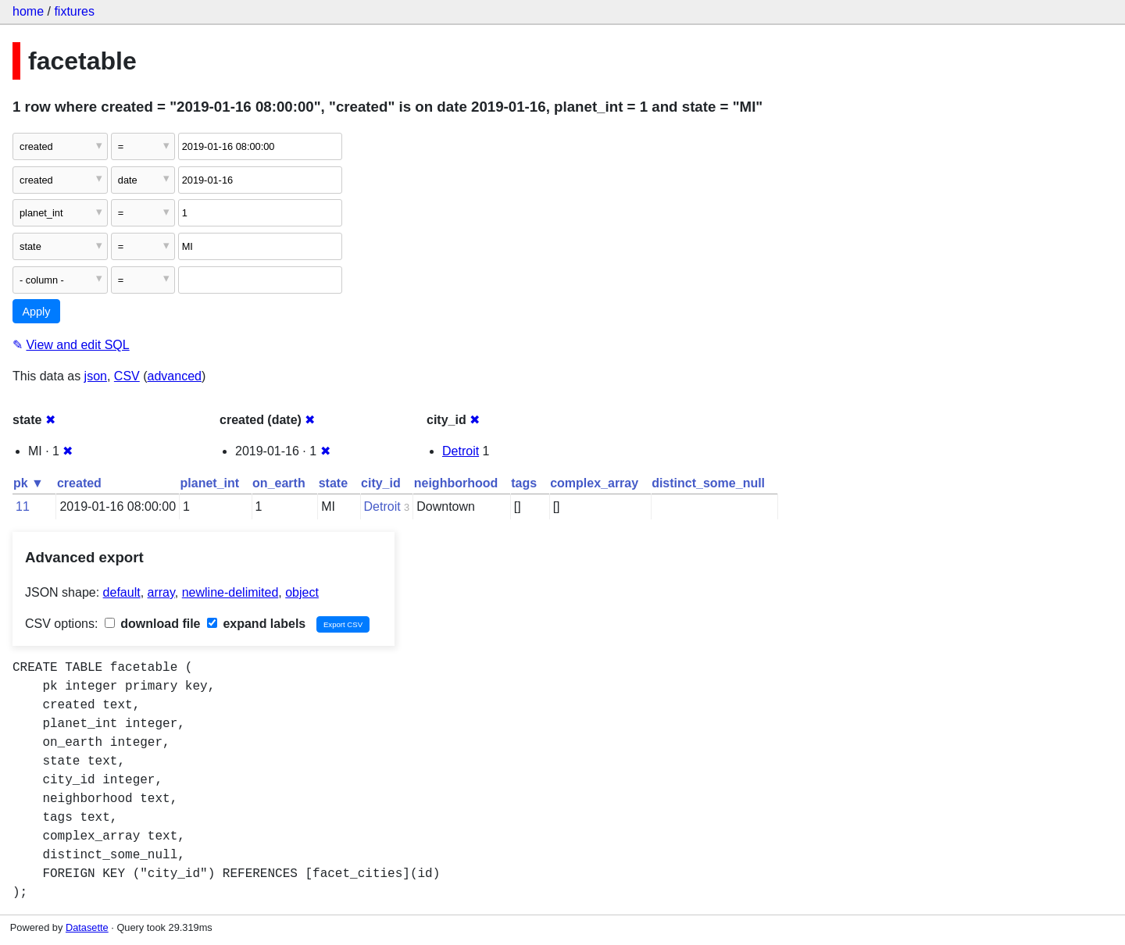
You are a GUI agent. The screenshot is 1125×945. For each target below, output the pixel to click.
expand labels (256, 623)
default (122, 592)
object (302, 592)
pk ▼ (28, 483)
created (79, 483)
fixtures (74, 11)
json (95, 376)
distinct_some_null (708, 483)
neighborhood (456, 483)
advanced (175, 376)
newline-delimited (230, 592)
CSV (127, 376)
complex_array (594, 483)
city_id (381, 483)
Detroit (460, 451)
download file (153, 623)
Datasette (87, 927)
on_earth (278, 483)
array (161, 592)
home (28, 11)
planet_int (210, 483)
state (333, 483)
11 (23, 506)
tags (524, 483)
